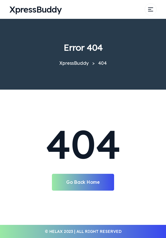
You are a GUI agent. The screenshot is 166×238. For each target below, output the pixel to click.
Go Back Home (83, 182)
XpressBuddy (35, 9)
